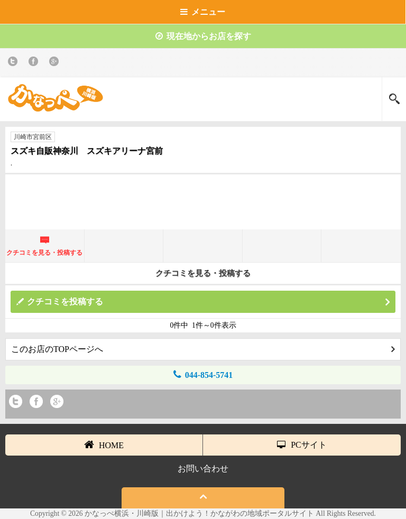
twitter (14, 63)
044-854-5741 (203, 374)
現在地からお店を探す (203, 36)
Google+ (55, 63)
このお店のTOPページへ (203, 349)
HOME (104, 444)
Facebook (35, 63)
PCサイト (302, 444)
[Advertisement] (203, 206)
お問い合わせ (203, 468)
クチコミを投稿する (208, 302)
